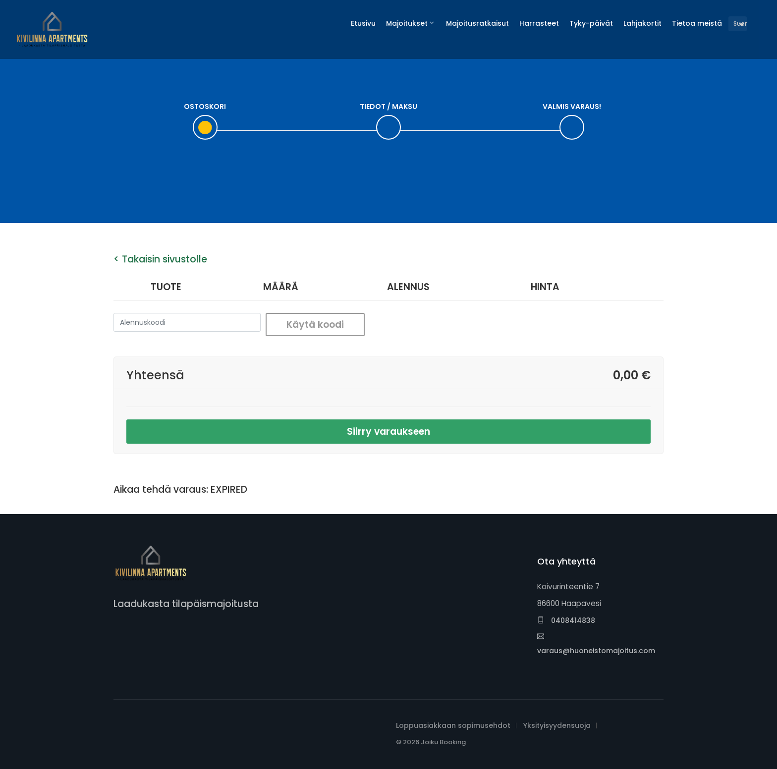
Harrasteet (539, 23)
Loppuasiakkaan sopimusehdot (453, 725)
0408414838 (566, 620)
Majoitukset (407, 23)
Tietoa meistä (697, 23)
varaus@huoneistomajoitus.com (596, 644)
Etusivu (363, 23)
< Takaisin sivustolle (160, 259)
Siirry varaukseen (388, 431)
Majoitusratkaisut (477, 23)
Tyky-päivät (591, 23)
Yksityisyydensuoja (557, 725)
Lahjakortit (642, 23)
